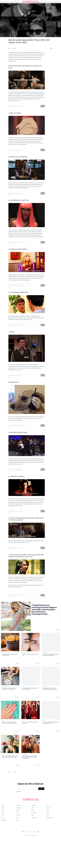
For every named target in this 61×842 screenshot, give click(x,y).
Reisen (17, 817)
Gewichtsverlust (50, 817)
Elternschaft (18, 807)
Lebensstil (41, 788)
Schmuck (48, 807)
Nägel (2, 805)
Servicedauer (19, 791)
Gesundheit (3, 820)
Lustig (2, 815)
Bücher (48, 810)
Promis (17, 810)
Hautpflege (34, 812)
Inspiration (34, 805)
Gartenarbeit (34, 817)
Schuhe (17, 815)
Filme (48, 815)
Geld (2, 817)
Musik (33, 807)
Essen (48, 812)
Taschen (14, 48)
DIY (47, 805)
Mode (33, 810)
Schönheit (18, 805)
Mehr (43, 106)
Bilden (2, 812)
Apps (33, 815)
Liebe (17, 820)
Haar (17, 812)
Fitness (2, 810)
